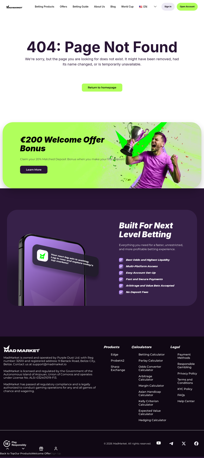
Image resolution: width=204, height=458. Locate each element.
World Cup (125, 7)
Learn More (34, 169)
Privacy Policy (187, 373)
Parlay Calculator (151, 360)
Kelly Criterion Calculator (149, 403)
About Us (97, 7)
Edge (114, 354)
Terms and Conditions (185, 381)
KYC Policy (184, 389)
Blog (111, 7)
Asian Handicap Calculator (150, 393)
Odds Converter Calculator (150, 368)
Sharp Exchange (118, 368)
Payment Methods (184, 356)
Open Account (186, 7)
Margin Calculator (151, 385)
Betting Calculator (152, 354)
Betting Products (42, 7)
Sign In (166, 7)
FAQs (181, 395)
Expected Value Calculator (150, 412)
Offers (61, 7)
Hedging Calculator (152, 420)
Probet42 (117, 360)
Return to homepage (102, 87)
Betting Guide (79, 7)
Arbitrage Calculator (146, 378)
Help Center (186, 401)
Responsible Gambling (186, 366)
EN (141, 7)
